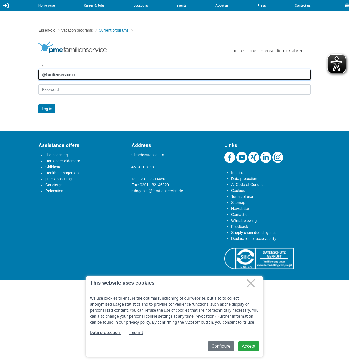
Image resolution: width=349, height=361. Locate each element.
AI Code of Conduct (247, 184)
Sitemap (238, 202)
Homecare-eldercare (62, 161)
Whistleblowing (244, 220)
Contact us (240, 214)
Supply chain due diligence (254, 232)
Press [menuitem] (262, 5)
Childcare (53, 167)
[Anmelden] (174, 75)
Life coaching (56, 155)
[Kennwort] (174, 89)
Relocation (54, 191)
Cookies (238, 190)
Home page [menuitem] (46, 5)
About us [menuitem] (221, 5)
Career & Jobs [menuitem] (94, 5)
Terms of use (242, 196)
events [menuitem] (181, 5)
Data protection (244, 178)
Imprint (237, 172)
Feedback (239, 226)
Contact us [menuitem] (303, 5)
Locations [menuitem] (140, 5)
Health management (62, 173)
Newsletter (240, 208)
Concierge (54, 185)
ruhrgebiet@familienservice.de (157, 191)
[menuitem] (347, 5)
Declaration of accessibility (253, 238)
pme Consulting (58, 179)
